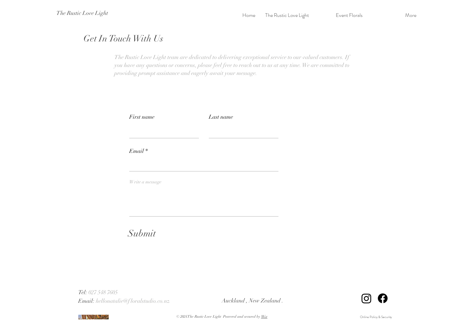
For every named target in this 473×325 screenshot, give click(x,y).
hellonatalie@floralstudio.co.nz (133, 300)
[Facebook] (382, 298)
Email (136, 151)
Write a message (145, 182)
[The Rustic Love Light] (85, 13)
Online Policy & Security (376, 316)
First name (141, 117)
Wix (264, 316)
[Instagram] (366, 298)
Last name (221, 117)
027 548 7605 (103, 292)
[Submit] (142, 234)
